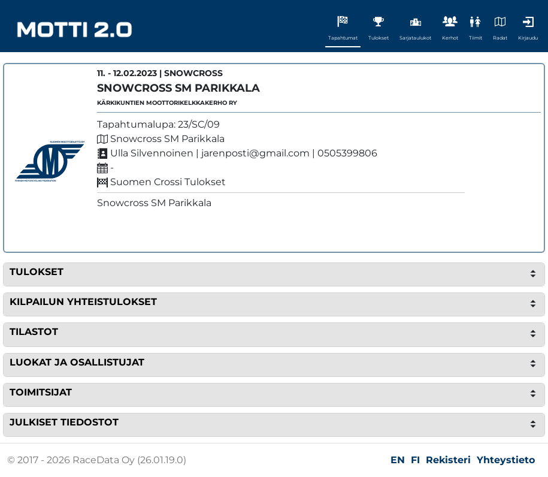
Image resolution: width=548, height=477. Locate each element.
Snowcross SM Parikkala (178, 88)
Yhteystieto (506, 460)
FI (415, 460)
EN (397, 460)
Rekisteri (448, 460)
